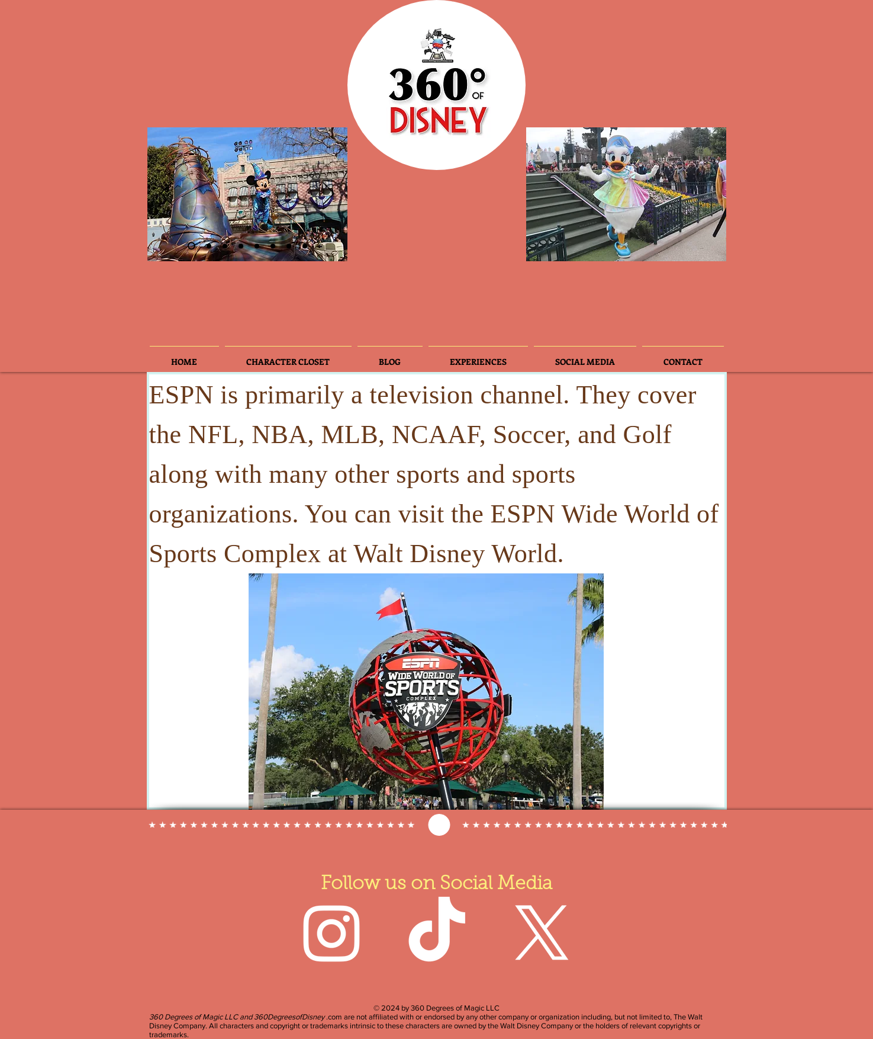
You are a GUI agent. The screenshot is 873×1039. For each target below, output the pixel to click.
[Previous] (166, 194)
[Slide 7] (288, 245)
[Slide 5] (272, 245)
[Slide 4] (241, 245)
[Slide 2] (191, 246)
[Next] (328, 194)
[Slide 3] (209, 245)
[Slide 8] (304, 245)
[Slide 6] (225, 245)
